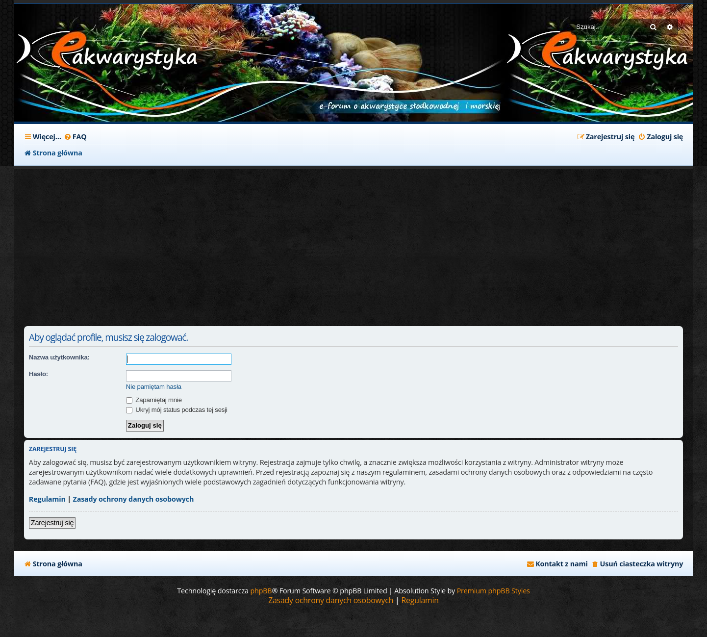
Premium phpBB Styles (493, 590)
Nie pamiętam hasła (153, 386)
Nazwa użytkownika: (59, 357)
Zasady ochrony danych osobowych (133, 499)
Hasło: (38, 374)
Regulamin (47, 499)
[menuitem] (75, 137)
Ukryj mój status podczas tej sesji (176, 409)
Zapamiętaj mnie (154, 400)
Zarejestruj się (52, 523)
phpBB (261, 590)
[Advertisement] (259, 242)
